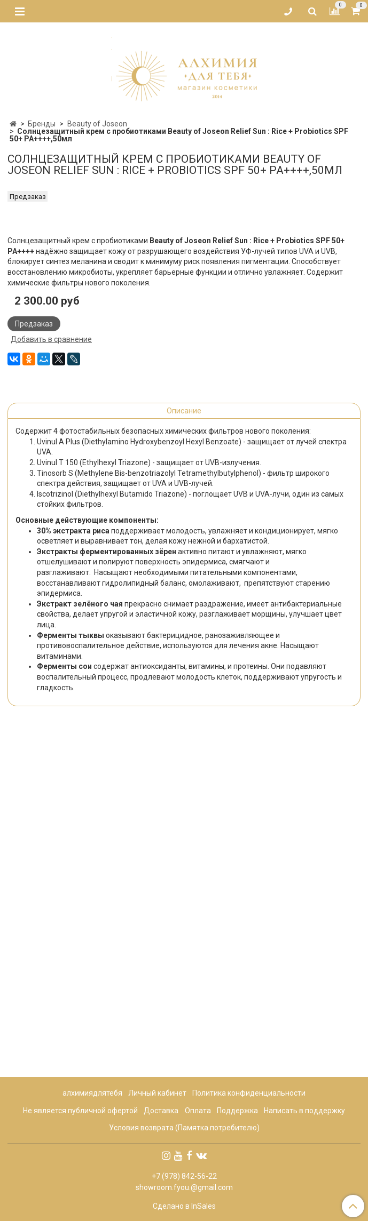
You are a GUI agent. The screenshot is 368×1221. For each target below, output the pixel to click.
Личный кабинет (157, 1093)
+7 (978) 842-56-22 (184, 1176)
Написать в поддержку (304, 1110)
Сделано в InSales (184, 1206)
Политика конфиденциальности (249, 1093)
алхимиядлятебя (92, 1093)
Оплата (198, 1110)
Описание (184, 751)
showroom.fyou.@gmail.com (184, 1187)
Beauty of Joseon (97, 123)
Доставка (161, 1110)
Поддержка (237, 1110)
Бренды (42, 123)
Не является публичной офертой (80, 1110)
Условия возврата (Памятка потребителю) (184, 1127)
